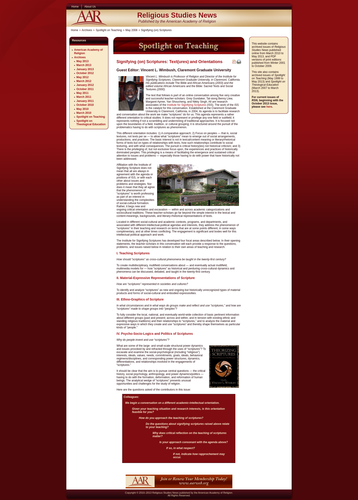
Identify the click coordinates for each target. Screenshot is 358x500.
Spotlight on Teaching (109, 30)
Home (74, 30)
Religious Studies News (177, 15)
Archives (87, 30)
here (269, 106)
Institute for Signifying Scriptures (186, 104)
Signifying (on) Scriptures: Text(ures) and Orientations (170, 61)
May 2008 (131, 30)
